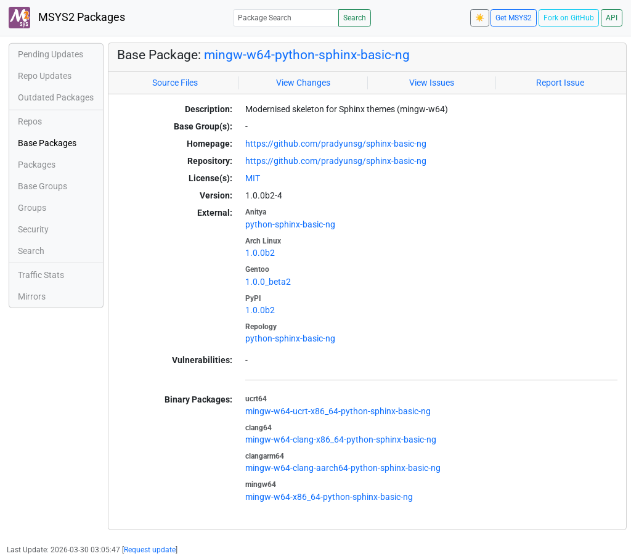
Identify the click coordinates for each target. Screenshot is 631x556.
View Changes (303, 83)
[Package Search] (286, 17)
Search (354, 18)
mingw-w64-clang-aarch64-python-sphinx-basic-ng (343, 468)
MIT (252, 178)
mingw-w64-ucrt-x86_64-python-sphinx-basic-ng (338, 411)
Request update (150, 550)
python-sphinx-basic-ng (290, 224)
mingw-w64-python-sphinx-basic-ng (307, 54)
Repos (30, 121)
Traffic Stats (41, 275)
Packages (36, 165)
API (611, 18)
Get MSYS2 (513, 18)
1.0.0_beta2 (268, 282)
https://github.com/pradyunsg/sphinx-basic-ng (335, 144)
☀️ (479, 18)
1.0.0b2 (260, 253)
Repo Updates (44, 76)
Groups (32, 208)
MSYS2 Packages (67, 17)
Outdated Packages (56, 97)
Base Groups (42, 186)
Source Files (175, 83)
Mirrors (32, 296)
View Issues (431, 83)
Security (33, 229)
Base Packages (47, 143)
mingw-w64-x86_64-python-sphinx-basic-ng (329, 497)
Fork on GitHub (568, 18)
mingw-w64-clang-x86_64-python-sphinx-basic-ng (340, 439)
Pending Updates (50, 54)
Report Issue (560, 83)
